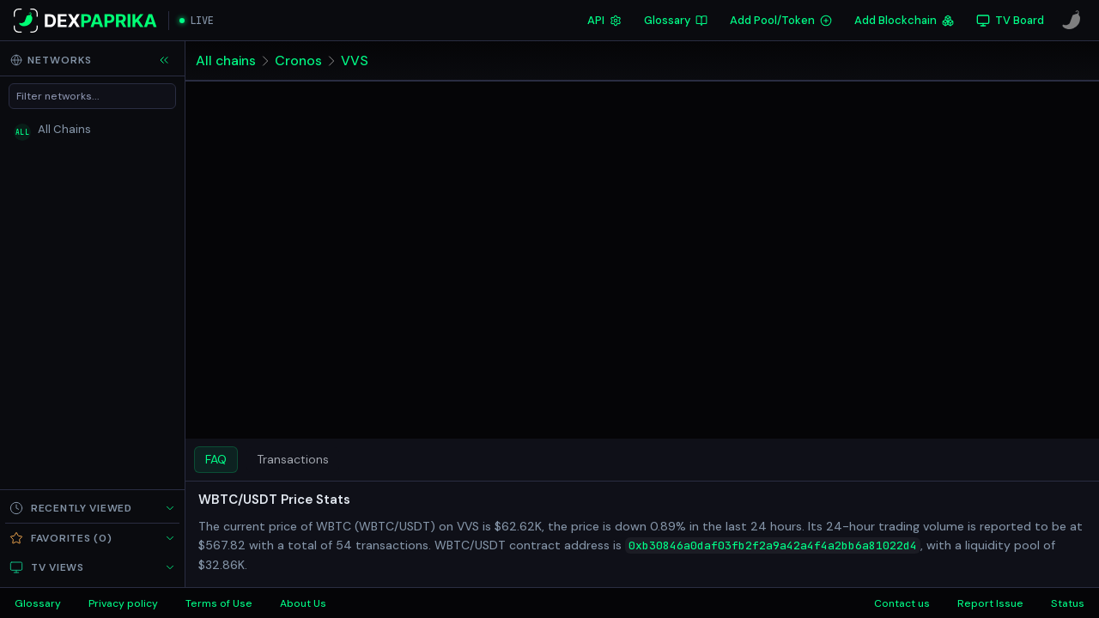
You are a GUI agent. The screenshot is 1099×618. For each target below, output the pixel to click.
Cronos (299, 61)
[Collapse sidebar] (164, 60)
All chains (226, 61)
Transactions (293, 459)
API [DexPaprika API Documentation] (604, 20)
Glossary (675, 20)
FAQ (216, 459)
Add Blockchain (904, 20)
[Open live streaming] (196, 20)
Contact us (902, 603)
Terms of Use (218, 603)
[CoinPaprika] (1071, 20)
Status (1067, 603)
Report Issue (990, 603)
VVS (355, 61)
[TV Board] (1010, 20)
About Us (303, 603)
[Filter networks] (92, 96)
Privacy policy (123, 603)
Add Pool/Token (781, 20)
